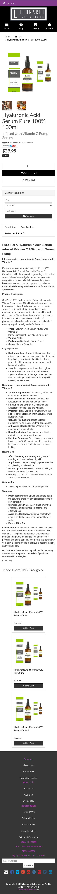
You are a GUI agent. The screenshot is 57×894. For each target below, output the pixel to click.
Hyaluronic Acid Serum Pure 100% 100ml (27, 39)
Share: (10, 146)
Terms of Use (28, 811)
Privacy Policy (28, 818)
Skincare (18, 36)
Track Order (28, 771)
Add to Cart (28, 173)
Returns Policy (28, 824)
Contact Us (28, 801)
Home (7, 36)
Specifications (27, 227)
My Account (28, 765)
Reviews (15, 233)
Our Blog (28, 794)
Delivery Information (28, 837)
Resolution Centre (28, 778)
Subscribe (28, 865)
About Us (28, 788)
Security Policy (28, 831)
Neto (38, 890)
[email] (28, 861)
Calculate (28, 216)
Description (10, 227)
